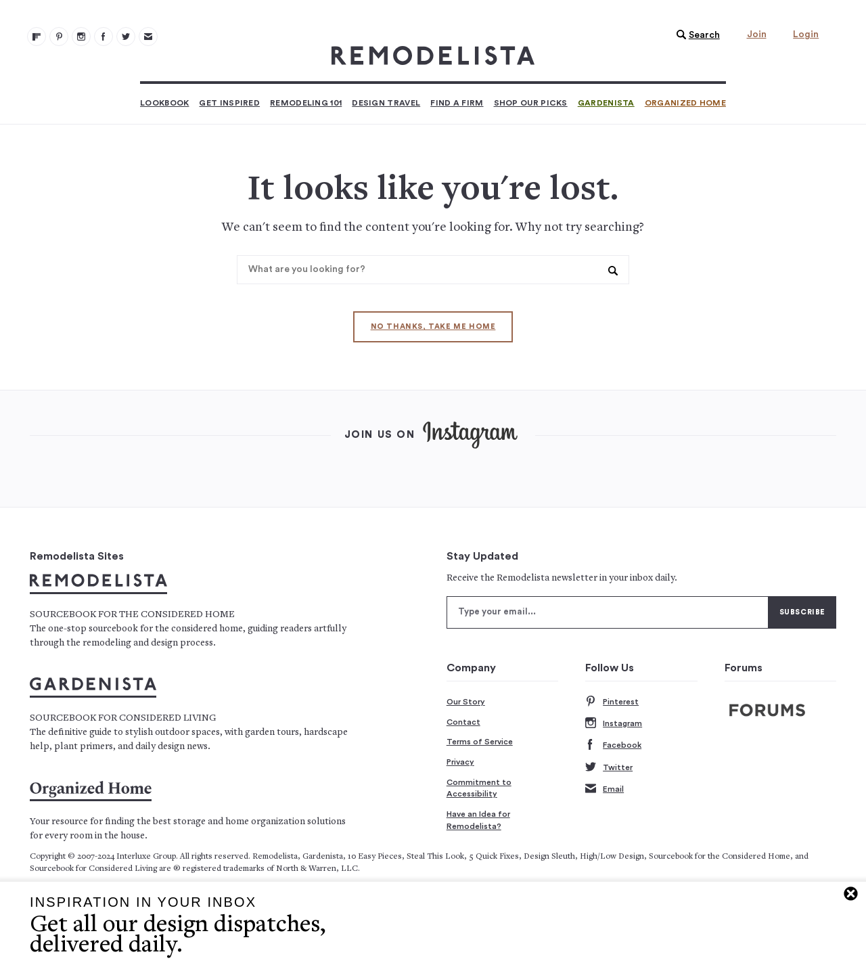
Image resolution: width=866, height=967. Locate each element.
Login (806, 34)
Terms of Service (480, 742)
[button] (695, 35)
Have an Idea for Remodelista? (478, 820)
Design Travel (386, 103)
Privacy (460, 762)
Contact (463, 722)
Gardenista (606, 103)
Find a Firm (456, 103)
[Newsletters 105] (148, 36)
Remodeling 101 (306, 103)
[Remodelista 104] (125, 36)
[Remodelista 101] (58, 36)
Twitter (609, 767)
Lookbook (164, 103)
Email (604, 789)
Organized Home (685, 103)
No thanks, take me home (433, 326)
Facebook (613, 745)
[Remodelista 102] (81, 36)
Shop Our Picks (531, 103)
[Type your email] (608, 612)
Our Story (466, 702)
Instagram (613, 724)
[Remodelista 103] (103, 36)
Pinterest (612, 702)
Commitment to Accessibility (479, 788)
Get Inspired (229, 103)
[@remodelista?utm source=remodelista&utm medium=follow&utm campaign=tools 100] (36, 36)
